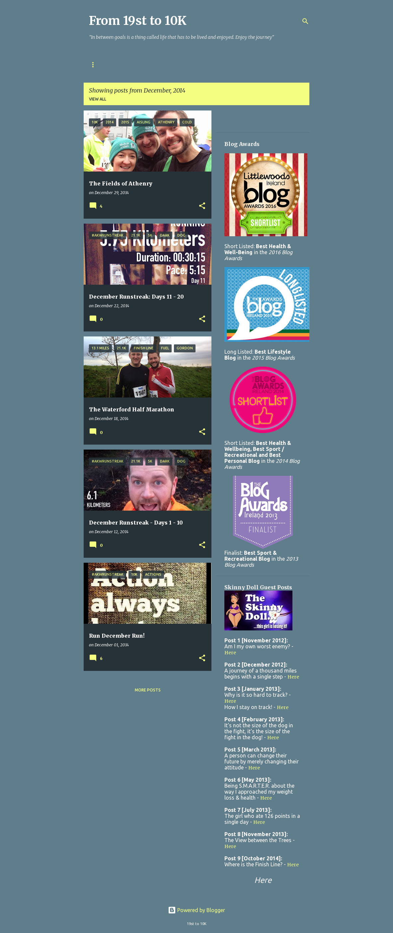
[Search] (305, 21)
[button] (202, 206)
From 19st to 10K (138, 20)
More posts (148, 690)
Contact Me (212, 64)
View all (97, 99)
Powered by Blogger (196, 910)
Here (230, 653)
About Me (173, 64)
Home (95, 64)
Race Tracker (131, 64)
